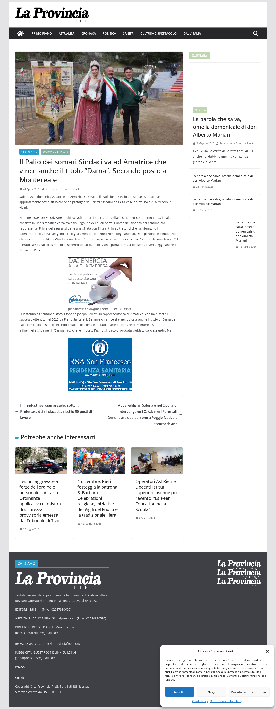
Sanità (128, 33)
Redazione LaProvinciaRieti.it (62, 189)
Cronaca (88, 33)
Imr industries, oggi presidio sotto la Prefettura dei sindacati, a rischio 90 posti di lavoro (53, 411)
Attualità (66, 33)
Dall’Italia (192, 33)
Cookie (20, 678)
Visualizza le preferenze (249, 692)
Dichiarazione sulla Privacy (226, 701)
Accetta (179, 692)
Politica (109, 33)
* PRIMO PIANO (40, 33)
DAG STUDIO (52, 692)
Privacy (20, 667)
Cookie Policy (200, 701)
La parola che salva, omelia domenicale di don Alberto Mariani (225, 126)
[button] (267, 651)
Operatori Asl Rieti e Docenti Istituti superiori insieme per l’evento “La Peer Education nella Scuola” (156, 495)
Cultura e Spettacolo (158, 33)
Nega (211, 692)
